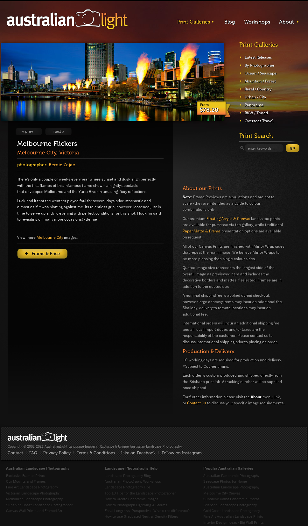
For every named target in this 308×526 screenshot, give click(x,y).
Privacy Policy (57, 453)
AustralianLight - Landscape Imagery (67, 19)
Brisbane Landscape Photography (230, 504)
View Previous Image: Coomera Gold (29, 131)
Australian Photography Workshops (133, 481)
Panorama (254, 105)
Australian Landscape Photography (231, 487)
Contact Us (196, 403)
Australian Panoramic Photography (231, 475)
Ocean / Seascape (260, 73)
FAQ (33, 453)
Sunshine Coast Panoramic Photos (231, 498)
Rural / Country (258, 89)
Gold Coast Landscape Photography (231, 510)
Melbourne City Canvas (222, 493)
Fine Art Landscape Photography (32, 487)
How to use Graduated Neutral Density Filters (141, 516)
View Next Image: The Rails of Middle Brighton (58, 131)
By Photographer (260, 65)
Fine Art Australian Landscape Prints (233, 516)
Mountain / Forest (260, 81)
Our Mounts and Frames (26, 481)
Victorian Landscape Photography (33, 493)
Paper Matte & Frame (201, 231)
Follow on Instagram (182, 453)
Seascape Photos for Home (225, 481)
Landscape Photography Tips (127, 487)
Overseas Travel (259, 121)
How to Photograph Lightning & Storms (136, 504)
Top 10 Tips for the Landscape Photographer (140, 493)
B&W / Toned (256, 113)
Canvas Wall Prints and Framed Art (34, 510)
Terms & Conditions (96, 453)
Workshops (257, 22)
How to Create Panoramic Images (131, 498)
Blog (229, 22)
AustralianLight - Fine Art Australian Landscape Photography (37, 437)
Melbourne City (50, 237)
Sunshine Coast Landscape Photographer (39, 504)
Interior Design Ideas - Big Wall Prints (233, 522)
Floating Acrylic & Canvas (228, 218)
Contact (15, 453)
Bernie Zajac (62, 164)
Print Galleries (193, 22)
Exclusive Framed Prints (25, 475)
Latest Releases (258, 57)
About (286, 22)
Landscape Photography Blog (128, 475)
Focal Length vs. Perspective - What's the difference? (147, 510)
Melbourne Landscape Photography (34, 498)
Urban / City (255, 97)
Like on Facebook (138, 453)
